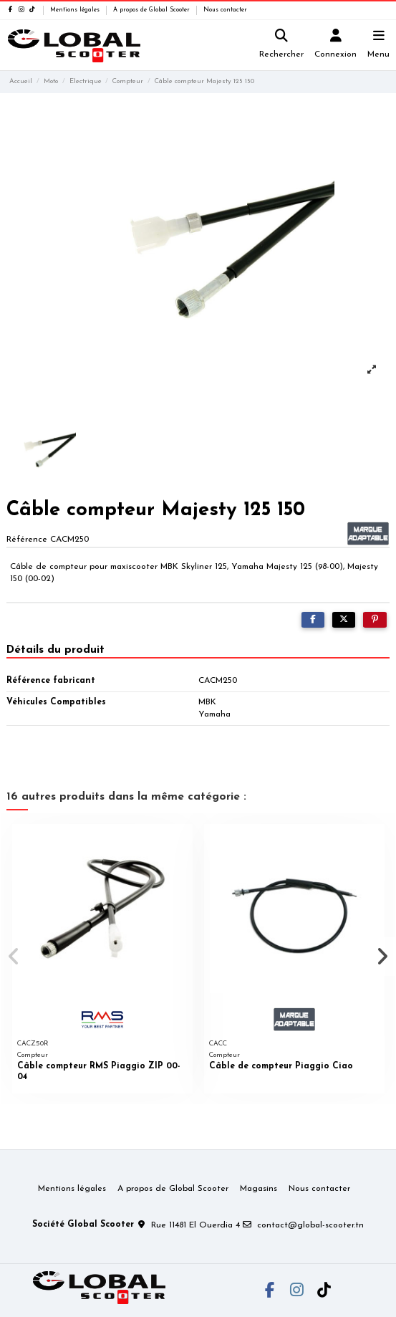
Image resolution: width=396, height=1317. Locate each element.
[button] (13, 956)
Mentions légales (76, 10)
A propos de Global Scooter (152, 10)
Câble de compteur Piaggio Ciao (281, 1066)
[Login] (335, 45)
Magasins (258, 1188)
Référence (26, 539)
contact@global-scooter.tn (310, 1225)
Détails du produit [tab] (55, 650)
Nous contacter (225, 10)
